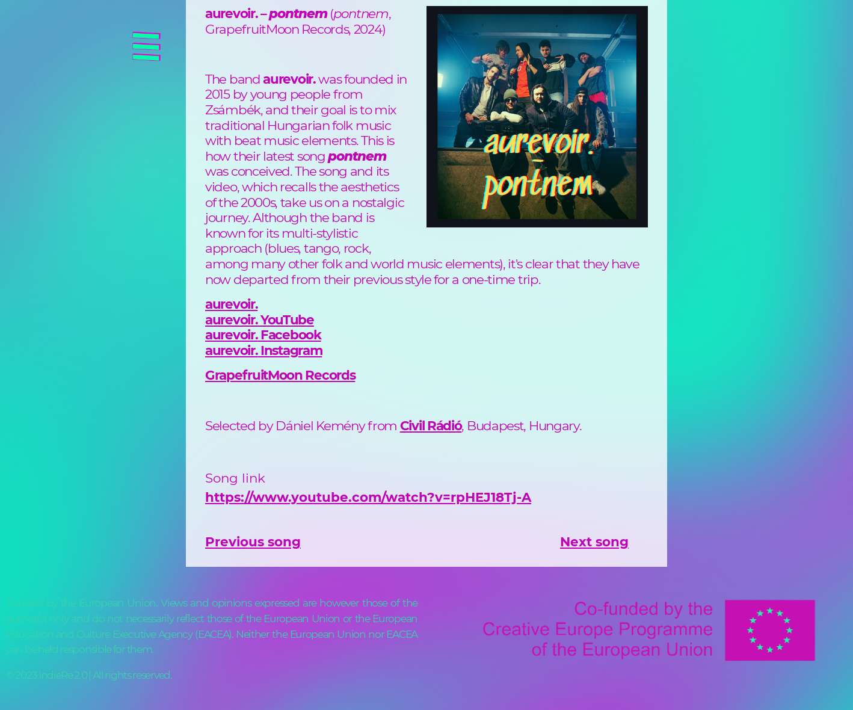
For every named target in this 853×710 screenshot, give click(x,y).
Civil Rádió (431, 425)
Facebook (289, 334)
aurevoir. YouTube (259, 319)
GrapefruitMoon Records (280, 375)
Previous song (253, 541)
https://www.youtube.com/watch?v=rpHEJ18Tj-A (368, 497)
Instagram (289, 350)
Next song (594, 541)
